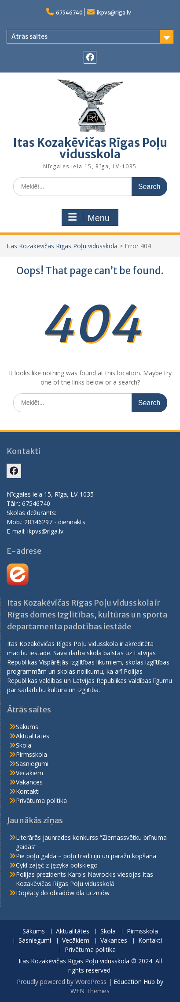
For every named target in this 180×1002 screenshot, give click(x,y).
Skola (23, 745)
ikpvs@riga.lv (114, 12)
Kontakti (28, 791)
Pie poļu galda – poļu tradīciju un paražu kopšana (86, 856)
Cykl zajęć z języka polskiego (57, 865)
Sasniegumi (32, 763)
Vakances (29, 782)
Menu (89, 217)
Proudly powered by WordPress (62, 981)
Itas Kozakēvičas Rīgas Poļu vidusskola (90, 148)
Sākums (27, 726)
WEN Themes (90, 991)
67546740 (69, 12)
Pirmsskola (31, 754)
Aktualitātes (32, 736)
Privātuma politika (41, 800)
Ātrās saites (29, 36)
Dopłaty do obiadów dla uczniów (63, 893)
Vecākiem (29, 773)
